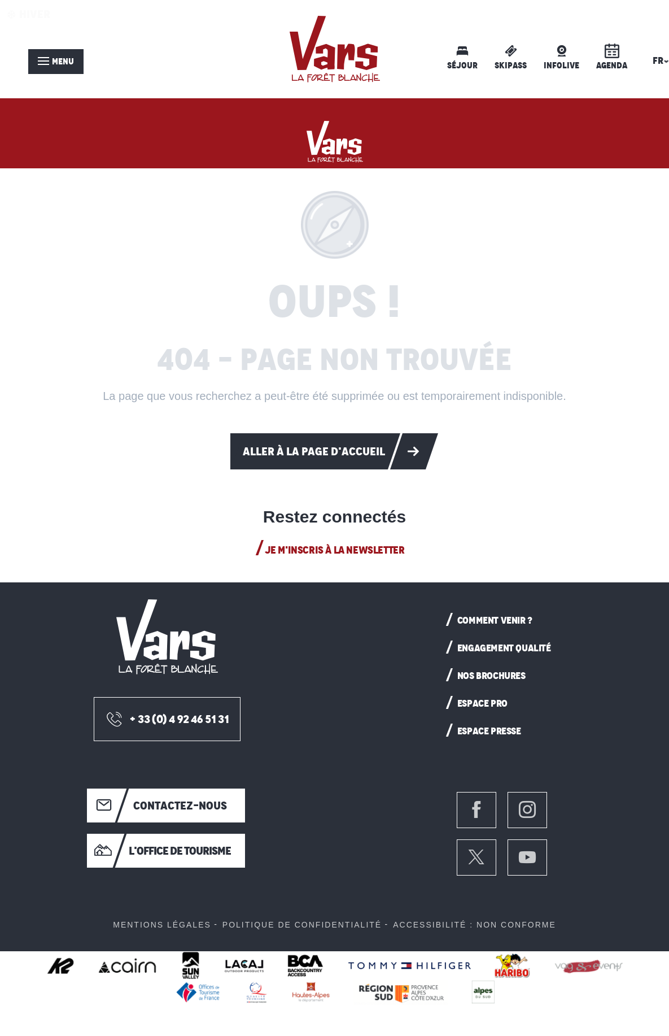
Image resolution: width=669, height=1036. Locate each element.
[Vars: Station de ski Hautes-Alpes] (335, 139)
